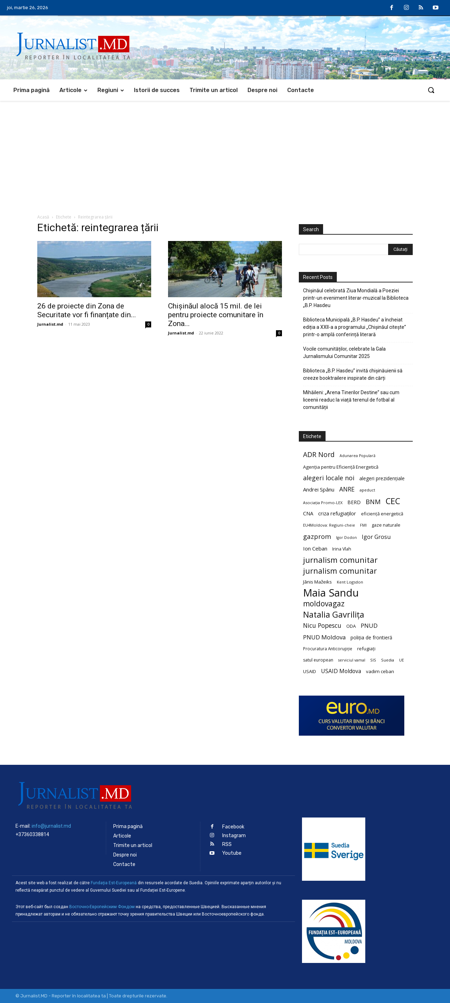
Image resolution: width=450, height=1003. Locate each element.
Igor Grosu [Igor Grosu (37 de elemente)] (376, 537)
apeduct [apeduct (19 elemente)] (367, 490)
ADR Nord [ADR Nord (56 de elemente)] (319, 454)
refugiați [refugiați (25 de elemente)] (366, 648)
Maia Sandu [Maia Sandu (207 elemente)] (331, 593)
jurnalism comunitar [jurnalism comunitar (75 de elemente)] (340, 570)
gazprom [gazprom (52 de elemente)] (317, 536)
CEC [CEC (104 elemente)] (393, 500)
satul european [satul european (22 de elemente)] (318, 660)
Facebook (233, 827)
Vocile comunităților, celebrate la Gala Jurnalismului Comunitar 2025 (344, 352)
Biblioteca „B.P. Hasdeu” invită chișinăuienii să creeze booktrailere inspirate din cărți (353, 374)
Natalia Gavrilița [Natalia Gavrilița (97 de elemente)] (333, 614)
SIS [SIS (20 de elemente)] (373, 660)
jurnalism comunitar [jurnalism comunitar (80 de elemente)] (340, 560)
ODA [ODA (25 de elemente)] (351, 626)
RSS (227, 844)
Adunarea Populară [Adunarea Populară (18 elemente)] (357, 455)
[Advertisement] (225, 153)
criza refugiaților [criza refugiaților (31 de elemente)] (337, 513)
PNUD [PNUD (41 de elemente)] (369, 625)
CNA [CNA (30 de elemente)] (308, 513)
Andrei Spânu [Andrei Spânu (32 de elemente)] (318, 489)
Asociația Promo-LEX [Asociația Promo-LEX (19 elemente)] (322, 502)
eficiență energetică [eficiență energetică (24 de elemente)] (382, 513)
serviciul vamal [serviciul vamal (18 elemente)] (351, 660)
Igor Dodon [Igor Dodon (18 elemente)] (346, 537)
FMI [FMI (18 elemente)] (363, 525)
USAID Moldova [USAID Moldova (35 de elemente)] (341, 671)
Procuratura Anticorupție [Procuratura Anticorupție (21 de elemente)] (327, 648)
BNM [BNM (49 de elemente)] (373, 502)
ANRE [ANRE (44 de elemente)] (347, 489)
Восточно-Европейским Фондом (102, 906)
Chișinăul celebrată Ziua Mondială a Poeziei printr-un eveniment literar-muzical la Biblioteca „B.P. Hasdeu (356, 298)
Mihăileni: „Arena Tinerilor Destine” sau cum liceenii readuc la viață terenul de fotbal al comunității (351, 400)
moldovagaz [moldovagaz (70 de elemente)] (324, 603)
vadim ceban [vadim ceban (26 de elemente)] (380, 671)
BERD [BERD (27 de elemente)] (354, 502)
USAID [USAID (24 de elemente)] (309, 671)
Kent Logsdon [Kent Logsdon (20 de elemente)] (350, 582)
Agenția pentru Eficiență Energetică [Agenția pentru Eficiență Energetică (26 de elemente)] (340, 467)
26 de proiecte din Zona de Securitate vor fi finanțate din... (86, 310)
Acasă (43, 217)
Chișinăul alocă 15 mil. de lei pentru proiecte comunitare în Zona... (215, 315)
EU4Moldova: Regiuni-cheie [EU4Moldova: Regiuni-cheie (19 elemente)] (329, 525)
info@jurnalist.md (51, 826)
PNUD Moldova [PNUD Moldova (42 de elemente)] (324, 637)
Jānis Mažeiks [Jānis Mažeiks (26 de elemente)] (317, 582)
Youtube (232, 853)
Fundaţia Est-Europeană (114, 882)
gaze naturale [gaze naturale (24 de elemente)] (386, 525)
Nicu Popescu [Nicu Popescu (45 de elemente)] (322, 625)
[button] (431, 89)
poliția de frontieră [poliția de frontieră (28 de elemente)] (371, 637)
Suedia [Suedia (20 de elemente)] (387, 660)
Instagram (234, 836)
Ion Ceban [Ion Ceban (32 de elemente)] (315, 548)
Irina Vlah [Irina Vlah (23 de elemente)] (341, 549)
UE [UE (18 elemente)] (401, 660)
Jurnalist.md (50, 324)
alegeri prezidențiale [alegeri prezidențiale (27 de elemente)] (382, 478)
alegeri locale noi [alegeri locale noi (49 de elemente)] (328, 478)
